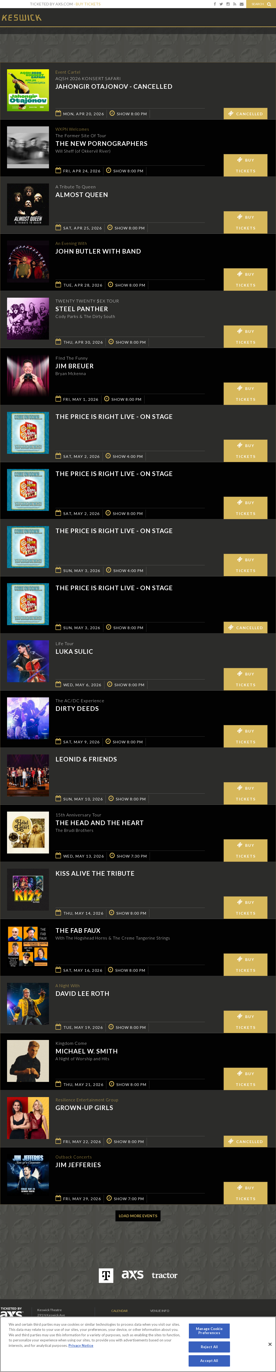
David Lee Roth (82, 994)
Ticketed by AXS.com (138, 39)
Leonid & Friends (86, 759)
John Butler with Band (98, 251)
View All (268, 39)
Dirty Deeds (77, 708)
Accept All (209, 1360)
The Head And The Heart (99, 822)
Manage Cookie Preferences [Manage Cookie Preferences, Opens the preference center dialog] (209, 1331)
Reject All (209, 1347)
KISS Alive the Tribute (95, 873)
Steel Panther (81, 309)
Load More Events (138, 1215)
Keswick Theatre (22, 17)
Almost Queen (81, 194)
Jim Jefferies (78, 1165)
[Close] (270, 1344)
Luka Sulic (74, 651)
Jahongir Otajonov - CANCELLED (114, 87)
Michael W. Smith (86, 1051)
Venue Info (159, 1311)
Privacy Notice (80, 1345)
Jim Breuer (74, 366)
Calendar (119, 1311)
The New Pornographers (101, 144)
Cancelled (245, 113)
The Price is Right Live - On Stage (114, 416)
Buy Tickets (88, 4)
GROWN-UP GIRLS (84, 1108)
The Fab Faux (78, 930)
